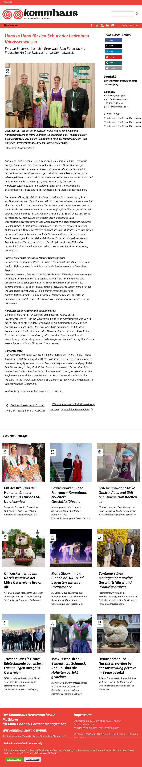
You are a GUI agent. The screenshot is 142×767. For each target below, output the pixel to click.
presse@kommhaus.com (116, 107)
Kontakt (8, 2)
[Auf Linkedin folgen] (107, 25)
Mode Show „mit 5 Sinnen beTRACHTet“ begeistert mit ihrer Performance (68, 580)
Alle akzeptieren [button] (14, 760)
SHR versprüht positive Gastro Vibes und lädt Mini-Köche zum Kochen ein (118, 495)
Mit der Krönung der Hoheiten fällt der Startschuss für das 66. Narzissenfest (22, 495)
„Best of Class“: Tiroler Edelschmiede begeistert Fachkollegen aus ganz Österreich (23, 665)
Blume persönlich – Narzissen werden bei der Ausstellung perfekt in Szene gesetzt (117, 665)
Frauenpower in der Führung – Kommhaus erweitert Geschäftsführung (69, 495)
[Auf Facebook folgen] (91, 25)
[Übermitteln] (137, 14)
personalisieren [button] (32, 760)
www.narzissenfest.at (51, 391)
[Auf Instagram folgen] (97, 25)
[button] (113, 40)
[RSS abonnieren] (102, 25)
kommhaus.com (129, 25)
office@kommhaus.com (85, 728)
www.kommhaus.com (108, 728)
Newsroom (11, 25)
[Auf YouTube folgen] (112, 25)
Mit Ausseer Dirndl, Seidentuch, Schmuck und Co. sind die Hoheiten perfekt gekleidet (68, 668)
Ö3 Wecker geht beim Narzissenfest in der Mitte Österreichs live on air (23, 580)
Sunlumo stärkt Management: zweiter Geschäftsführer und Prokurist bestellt (116, 580)
